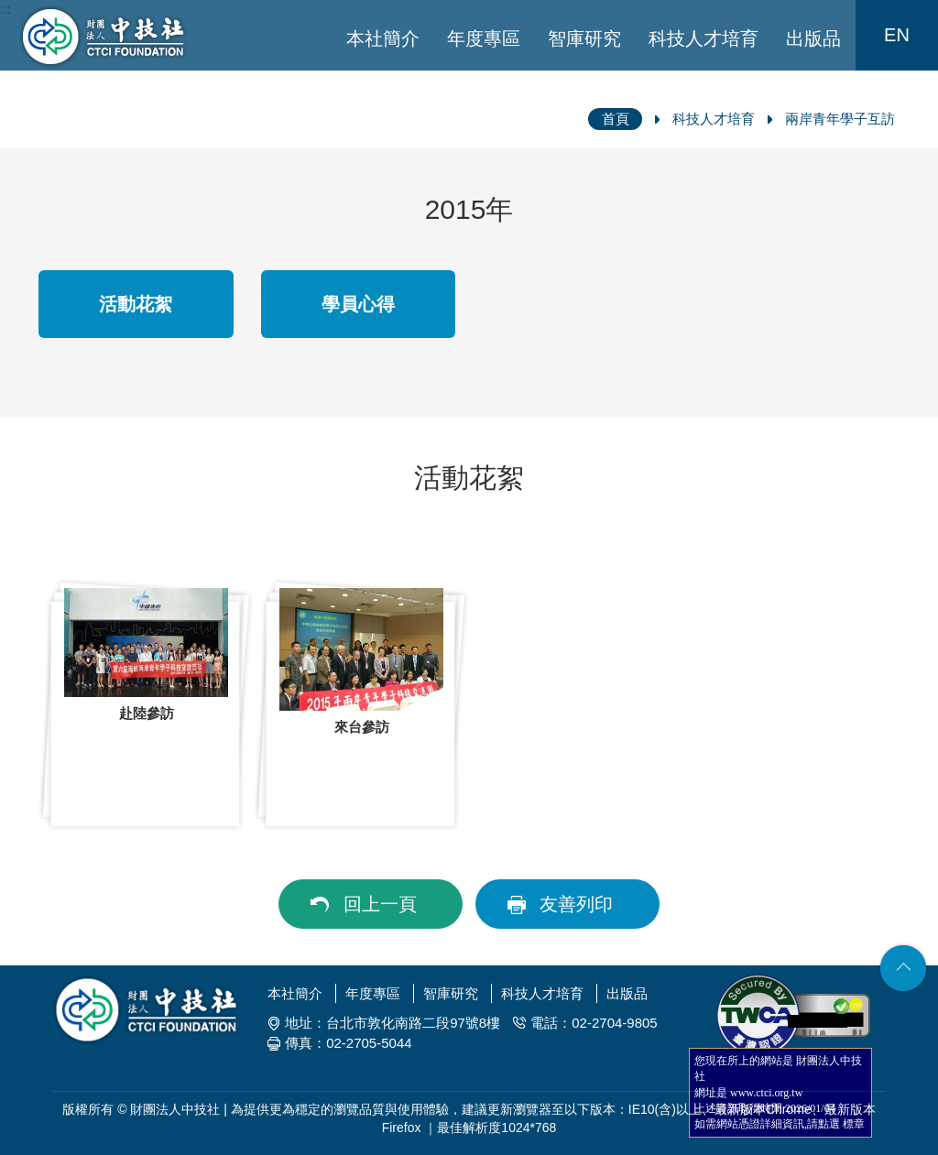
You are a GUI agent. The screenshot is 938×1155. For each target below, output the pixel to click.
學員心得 (358, 304)
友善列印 (576, 904)
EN (897, 35)
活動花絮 (135, 304)
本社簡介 (383, 38)
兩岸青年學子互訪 (840, 118)
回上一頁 (380, 904)
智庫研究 (584, 38)
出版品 (813, 38)
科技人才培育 (703, 38)
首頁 (615, 118)
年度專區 (483, 38)
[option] (146, 704)
